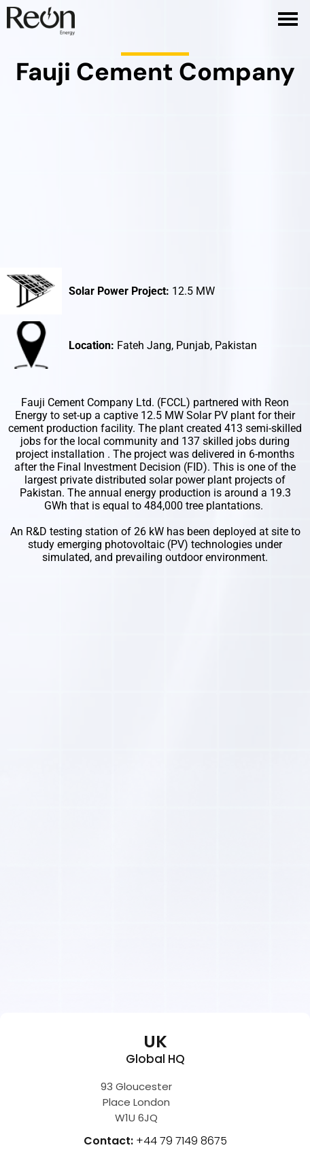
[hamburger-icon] (288, 19)
